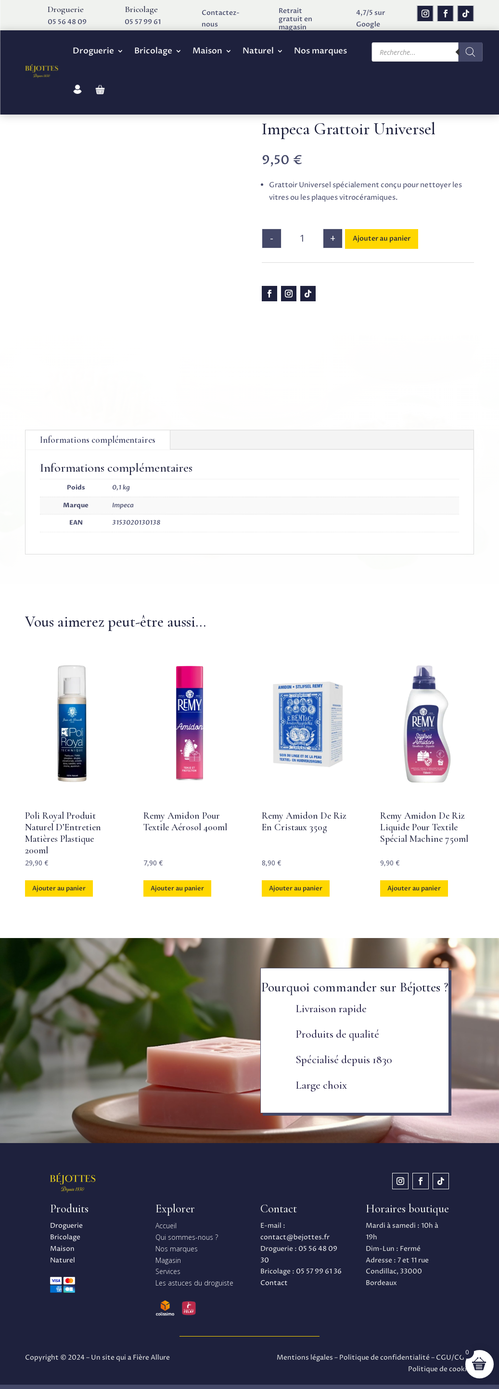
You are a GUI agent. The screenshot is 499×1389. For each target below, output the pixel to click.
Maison (207, 50)
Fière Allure (151, 1357)
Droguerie (93, 50)
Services (167, 1271)
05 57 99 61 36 (319, 1271)
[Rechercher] (471, 52)
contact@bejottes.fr (295, 1237)
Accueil (166, 1225)
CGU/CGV (452, 1357)
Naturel (258, 50)
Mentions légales (305, 1357)
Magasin (168, 1260)
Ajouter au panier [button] (59, 888)
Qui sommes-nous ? (186, 1237)
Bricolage (153, 50)
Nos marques (320, 50)
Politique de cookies (441, 1369)
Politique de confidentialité (384, 1357)
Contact (274, 1282)
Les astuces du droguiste (194, 1282)
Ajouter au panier (381, 238)
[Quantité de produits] (302, 238)
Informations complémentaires (97, 439)
